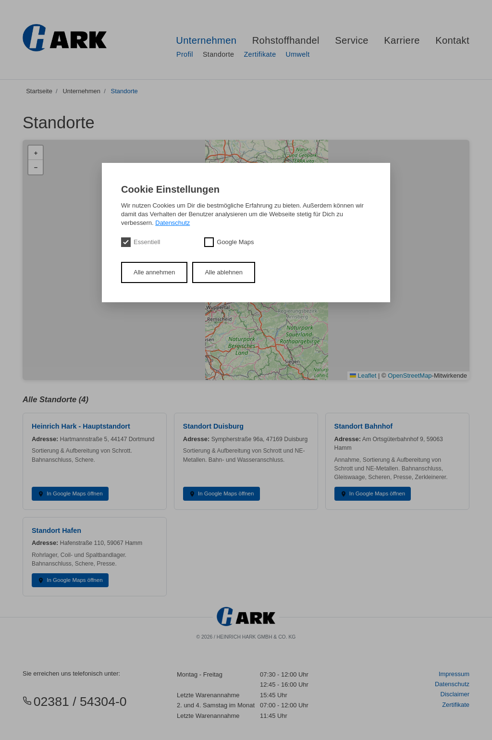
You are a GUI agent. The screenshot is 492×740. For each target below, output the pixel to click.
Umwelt (297, 54)
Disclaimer (455, 694)
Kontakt (452, 40)
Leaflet (363, 375)
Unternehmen (206, 40)
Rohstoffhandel (286, 40)
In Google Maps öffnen (69, 494)
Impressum (454, 674)
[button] (35, 153)
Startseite (39, 91)
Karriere (402, 40)
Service (352, 40)
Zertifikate (260, 54)
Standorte (218, 54)
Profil (184, 54)
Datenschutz (452, 684)
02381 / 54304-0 (75, 701)
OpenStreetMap (409, 375)
